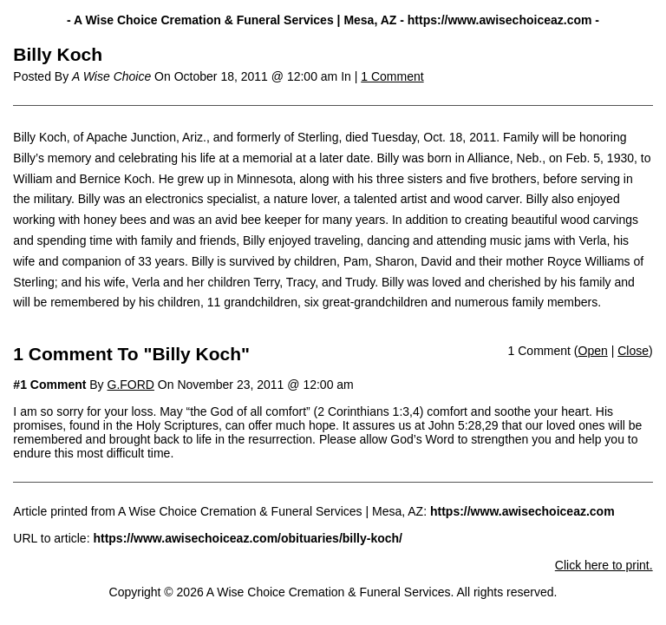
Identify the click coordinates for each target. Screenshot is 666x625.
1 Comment (392, 76)
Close (633, 351)
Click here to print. (604, 565)
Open (593, 351)
